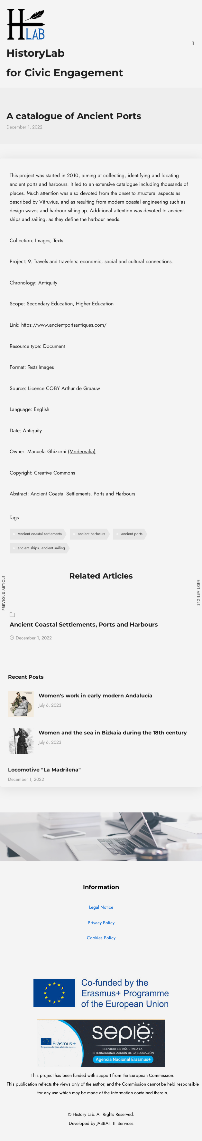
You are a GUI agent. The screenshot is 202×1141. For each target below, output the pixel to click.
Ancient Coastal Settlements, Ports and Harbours (84, 624)
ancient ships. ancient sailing (41, 548)
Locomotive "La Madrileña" (44, 770)
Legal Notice (101, 907)
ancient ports (131, 533)
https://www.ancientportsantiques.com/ (63, 325)
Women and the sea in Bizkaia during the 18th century (113, 733)
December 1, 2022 (31, 638)
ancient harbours (91, 533)
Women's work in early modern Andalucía (95, 696)
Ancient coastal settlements (40, 533)
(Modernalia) (82, 451)
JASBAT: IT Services (114, 1123)
